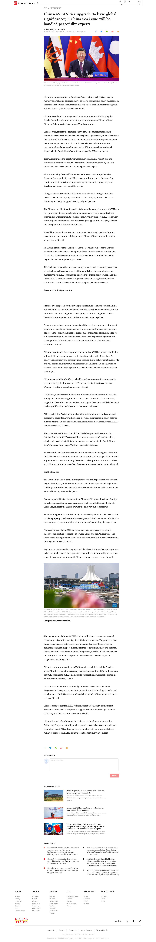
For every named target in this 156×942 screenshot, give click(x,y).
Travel (68, 906)
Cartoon (52, 913)
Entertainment (71, 903)
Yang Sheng (50, 29)
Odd (16, 908)
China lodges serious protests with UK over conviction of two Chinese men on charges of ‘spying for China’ (63, 870)
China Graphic (20, 911)
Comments (36, 903)
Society (17, 899)
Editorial (52, 896)
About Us (51, 930)
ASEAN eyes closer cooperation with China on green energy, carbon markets (85, 792)
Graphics (87, 899)
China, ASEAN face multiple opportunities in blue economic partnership (85, 809)
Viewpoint (53, 908)
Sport (103, 901)
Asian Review (54, 903)
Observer (52, 899)
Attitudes (70, 899)
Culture (69, 901)
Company (35, 906)
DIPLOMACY (56, 8)
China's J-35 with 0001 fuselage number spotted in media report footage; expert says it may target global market (63, 861)
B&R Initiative (36, 908)
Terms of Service (102, 930)
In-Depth (104, 896)
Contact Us (73, 930)
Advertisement (86, 930)
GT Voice (35, 896)
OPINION (53, 891)
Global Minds (54, 901)
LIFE (68, 891)
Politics (17, 896)
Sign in (139, 3)
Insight (34, 899)
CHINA (46, 8)
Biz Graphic (36, 911)
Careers (61, 930)
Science (17, 906)
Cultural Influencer (73, 896)
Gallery (86, 901)
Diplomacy (18, 901)
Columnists (53, 911)
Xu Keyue (61, 29)
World (103, 899)
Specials (86, 903)
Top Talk (52, 906)
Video (86, 896)
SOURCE (35, 891)
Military (17, 903)
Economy (35, 901)
